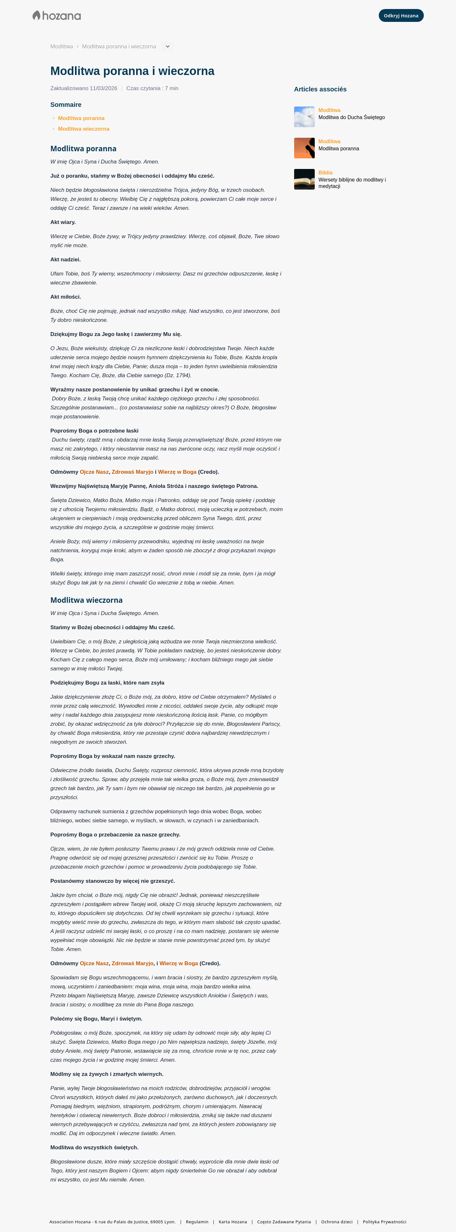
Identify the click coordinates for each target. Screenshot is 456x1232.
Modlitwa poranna (81, 118)
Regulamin (197, 1222)
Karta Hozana (233, 1222)
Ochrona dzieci (337, 1222)
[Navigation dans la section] (119, 46)
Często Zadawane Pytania (284, 1222)
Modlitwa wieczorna (84, 129)
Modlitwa (62, 46)
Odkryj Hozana (401, 15)
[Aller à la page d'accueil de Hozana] (57, 15)
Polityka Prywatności (385, 1222)
